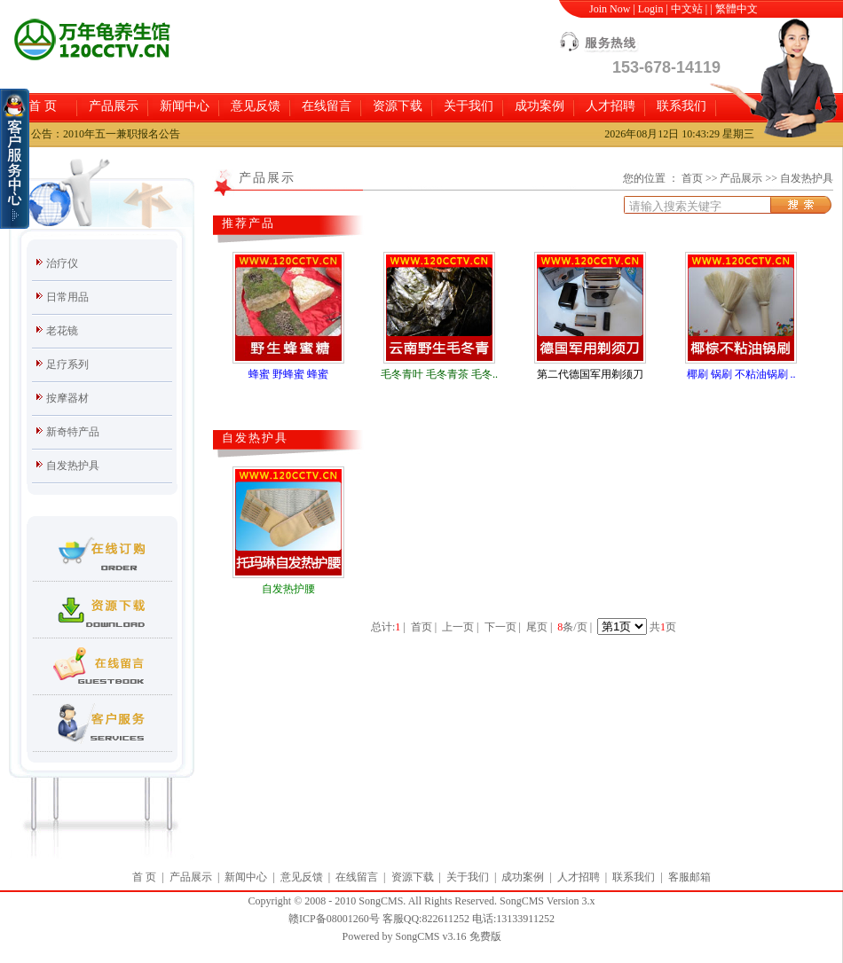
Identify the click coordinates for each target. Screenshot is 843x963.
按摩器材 (67, 398)
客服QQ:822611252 (425, 918)
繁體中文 (736, 9)
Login (651, 9)
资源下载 (397, 106)
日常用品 (67, 297)
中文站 (687, 9)
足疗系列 (67, 364)
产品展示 (113, 106)
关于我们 (468, 106)
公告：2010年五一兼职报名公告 (105, 134)
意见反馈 (255, 106)
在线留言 (326, 106)
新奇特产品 (72, 432)
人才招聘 (610, 106)
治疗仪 (62, 263)
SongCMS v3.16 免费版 (447, 936)
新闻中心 (184, 106)
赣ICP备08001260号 (334, 918)
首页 (692, 178)
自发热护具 (72, 465)
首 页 (42, 106)
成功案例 (539, 106)
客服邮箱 (689, 877)
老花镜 (62, 331)
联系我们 (681, 106)
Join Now (609, 9)
